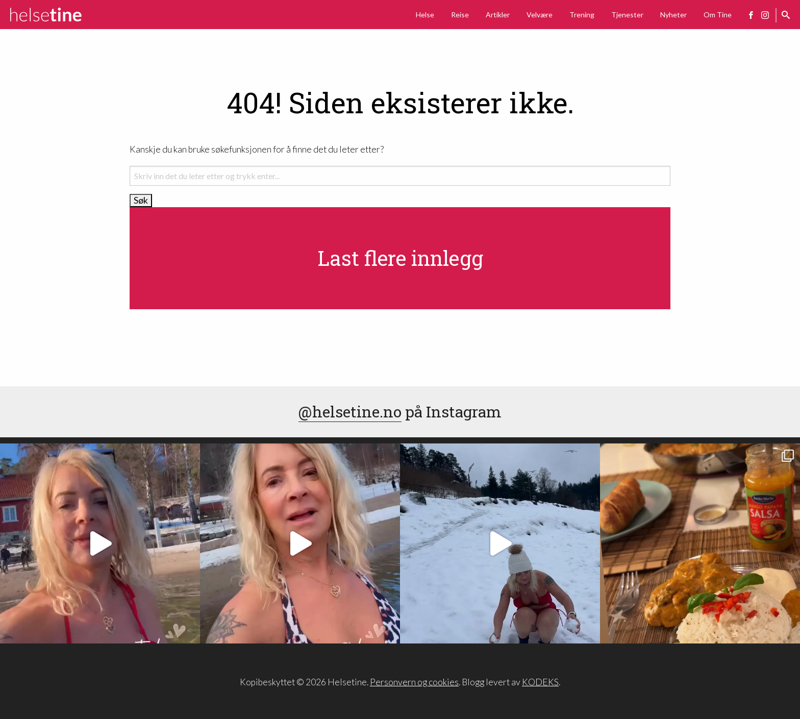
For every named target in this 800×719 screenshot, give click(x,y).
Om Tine (718, 14)
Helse (425, 14)
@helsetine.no (350, 412)
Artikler (498, 14)
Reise (460, 14)
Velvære (540, 14)
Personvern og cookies (414, 682)
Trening (581, 14)
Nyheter (673, 14)
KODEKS (540, 682)
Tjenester (627, 14)
